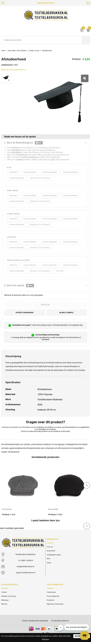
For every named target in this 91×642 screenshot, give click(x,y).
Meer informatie (64, 636)
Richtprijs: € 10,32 (55, 514)
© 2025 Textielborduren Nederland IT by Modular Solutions (45, 621)
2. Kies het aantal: (19, 285)
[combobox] (41, 40)
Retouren (4, 604)
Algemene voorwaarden (55, 604)
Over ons (50, 547)
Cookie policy (51, 592)
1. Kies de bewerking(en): (23, 143)
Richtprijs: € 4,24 (8, 514)
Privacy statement (53, 596)
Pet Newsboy (7, 509)
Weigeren (45, 639)
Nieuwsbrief (51, 551)
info (39, 143)
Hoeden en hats (36, 51)
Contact (4, 592)
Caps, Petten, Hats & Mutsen (18, 51)
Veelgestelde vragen (54, 555)
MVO (48, 559)
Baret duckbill (53, 509)
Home (3, 51)
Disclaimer (50, 600)
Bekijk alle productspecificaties (13, 70)
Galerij (49, 563)
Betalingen (5, 600)
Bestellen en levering (8, 596)
